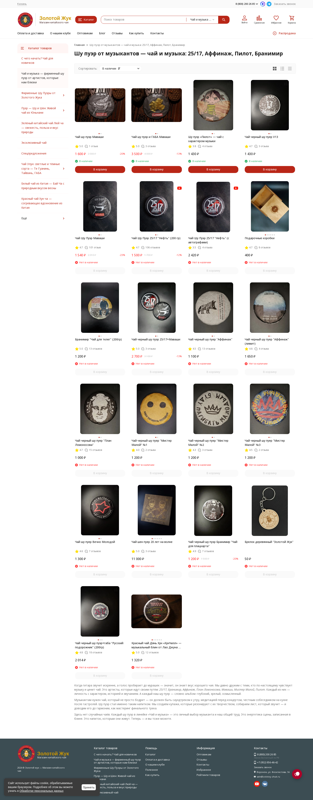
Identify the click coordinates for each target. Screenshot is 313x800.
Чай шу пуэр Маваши (89, 137)
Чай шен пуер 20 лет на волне (152, 542)
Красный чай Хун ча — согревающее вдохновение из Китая (41, 203)
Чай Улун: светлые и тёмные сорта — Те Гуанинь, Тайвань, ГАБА (40, 168)
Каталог (150, 754)
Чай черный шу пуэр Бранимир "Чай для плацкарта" (212, 544)
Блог (102, 33)
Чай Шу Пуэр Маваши (90, 238)
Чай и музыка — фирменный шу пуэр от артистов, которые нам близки (117, 761)
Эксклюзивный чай (34, 142)
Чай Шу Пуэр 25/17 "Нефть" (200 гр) (156, 238)
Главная (79, 45)
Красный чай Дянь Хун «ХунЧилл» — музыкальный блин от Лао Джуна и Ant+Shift (156, 645)
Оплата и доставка (30, 33)
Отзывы (117, 33)
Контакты (157, 33)
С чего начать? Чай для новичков (115, 754)
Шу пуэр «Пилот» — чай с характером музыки (206, 139)
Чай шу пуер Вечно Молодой (95, 542)
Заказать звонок (285, 4)
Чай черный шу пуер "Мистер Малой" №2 (208, 443)
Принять (89, 787)
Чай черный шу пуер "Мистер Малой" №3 (265, 443)
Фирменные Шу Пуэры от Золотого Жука (116, 769)
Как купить (136, 33)
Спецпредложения (33, 153)
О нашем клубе (60, 33)
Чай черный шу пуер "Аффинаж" (210, 339)
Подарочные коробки (259, 238)
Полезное (151, 769)
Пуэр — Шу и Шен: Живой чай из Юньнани (114, 777)
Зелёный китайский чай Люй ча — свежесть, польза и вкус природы (42, 127)
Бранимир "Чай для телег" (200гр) (98, 339)
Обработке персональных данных (42, 790)
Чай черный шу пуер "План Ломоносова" (93, 443)
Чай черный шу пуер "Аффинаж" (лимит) (267, 341)
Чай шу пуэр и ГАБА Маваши (151, 137)
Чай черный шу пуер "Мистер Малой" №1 (152, 443)
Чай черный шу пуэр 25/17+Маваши (156, 339)
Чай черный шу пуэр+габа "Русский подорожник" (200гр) (99, 645)
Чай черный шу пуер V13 (261, 137)
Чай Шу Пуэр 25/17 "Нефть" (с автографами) (208, 240)
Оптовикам (85, 33)
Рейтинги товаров (208, 775)
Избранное (204, 769)
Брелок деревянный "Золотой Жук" (269, 542)
